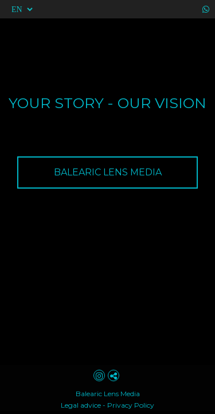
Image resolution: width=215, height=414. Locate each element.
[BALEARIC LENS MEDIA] (107, 172)
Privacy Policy (130, 405)
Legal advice (81, 405)
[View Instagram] (100, 375)
